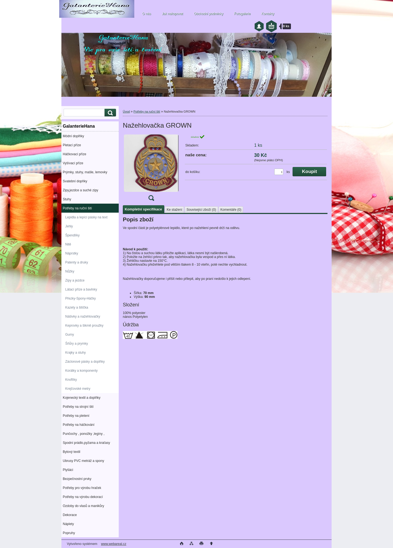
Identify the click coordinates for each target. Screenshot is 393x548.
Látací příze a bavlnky (81, 289)
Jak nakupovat (172, 14)
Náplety (68, 524)
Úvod (126, 111)
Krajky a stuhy (75, 352)
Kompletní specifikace (143, 209)
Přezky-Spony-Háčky (80, 298)
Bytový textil (71, 452)
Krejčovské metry (77, 389)
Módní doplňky (73, 136)
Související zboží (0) (201, 210)
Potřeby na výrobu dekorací (83, 497)
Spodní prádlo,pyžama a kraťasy (86, 443)
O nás (146, 14)
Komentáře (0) (231, 210)
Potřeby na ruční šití (77, 208)
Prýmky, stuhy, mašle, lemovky (85, 172)
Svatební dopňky (75, 181)
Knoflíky (71, 380)
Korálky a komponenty (81, 371)
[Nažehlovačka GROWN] (151, 169)
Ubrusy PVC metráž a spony (83, 461)
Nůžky (69, 271)
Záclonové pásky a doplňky (85, 362)
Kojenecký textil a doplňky (81, 398)
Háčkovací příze (74, 154)
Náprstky (71, 253)
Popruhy (69, 533)
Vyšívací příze (73, 163)
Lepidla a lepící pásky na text (86, 217)
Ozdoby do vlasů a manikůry (83, 506)
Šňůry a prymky (76, 343)
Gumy (69, 334)
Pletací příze (72, 145)
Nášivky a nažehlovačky (82, 316)
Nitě (68, 244)
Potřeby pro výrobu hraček (82, 488)
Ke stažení (174, 210)
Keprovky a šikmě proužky (84, 325)
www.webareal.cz (113, 544)
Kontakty (267, 14)
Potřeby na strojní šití (78, 407)
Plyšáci (68, 470)
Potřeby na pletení (76, 416)
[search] (109, 113)
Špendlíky (72, 235)
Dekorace (70, 515)
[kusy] (278, 172)
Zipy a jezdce (75, 280)
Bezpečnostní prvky (77, 479)
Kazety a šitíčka (76, 307)
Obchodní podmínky (208, 14)
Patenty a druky (76, 262)
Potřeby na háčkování (78, 425)
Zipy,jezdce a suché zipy (80, 190)
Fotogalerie (242, 14)
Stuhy (67, 199)
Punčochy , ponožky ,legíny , (84, 434)
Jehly (69, 226)
